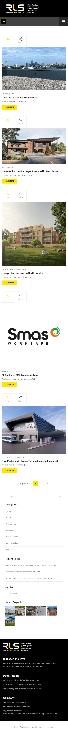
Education (10, 517)
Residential (10, 549)
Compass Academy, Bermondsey (20, 97)
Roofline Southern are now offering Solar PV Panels (26, 565)
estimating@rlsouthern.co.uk (27, 684)
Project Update (8, 94)
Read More (9, 107)
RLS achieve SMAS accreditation (20, 375)
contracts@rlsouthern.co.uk (28, 688)
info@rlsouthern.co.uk (30, 680)
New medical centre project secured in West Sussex (30, 171)
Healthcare (10, 530)
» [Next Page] (47, 483)
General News (7, 269)
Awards (5, 371)
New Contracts (8, 167)
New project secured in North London (22, 273)
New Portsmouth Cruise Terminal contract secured (30, 461)
